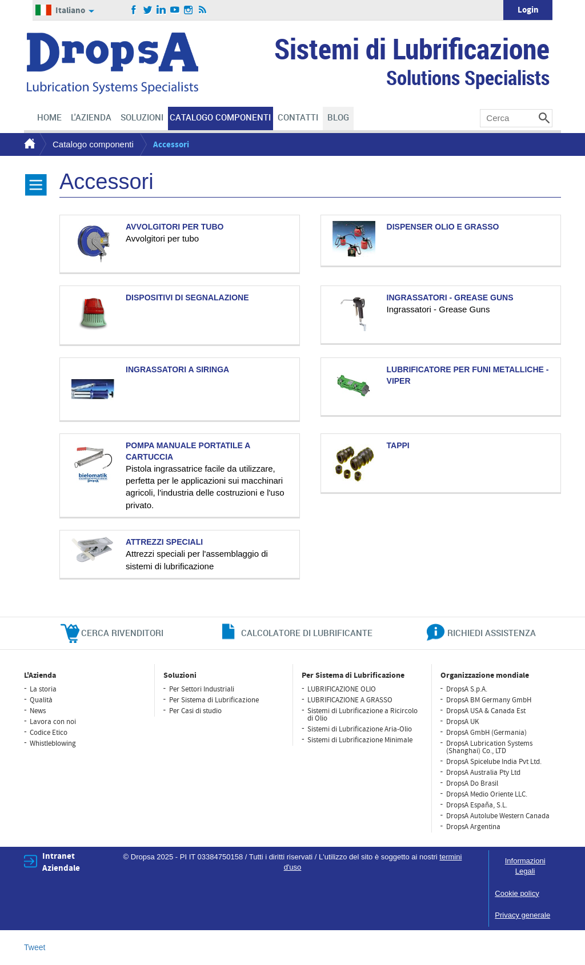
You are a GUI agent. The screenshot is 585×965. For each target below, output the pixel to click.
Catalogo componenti (93, 144)
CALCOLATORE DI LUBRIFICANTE (306, 632)
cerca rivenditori (122, 632)
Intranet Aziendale (61, 862)
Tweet (34, 947)
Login (528, 10)
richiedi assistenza (491, 632)
